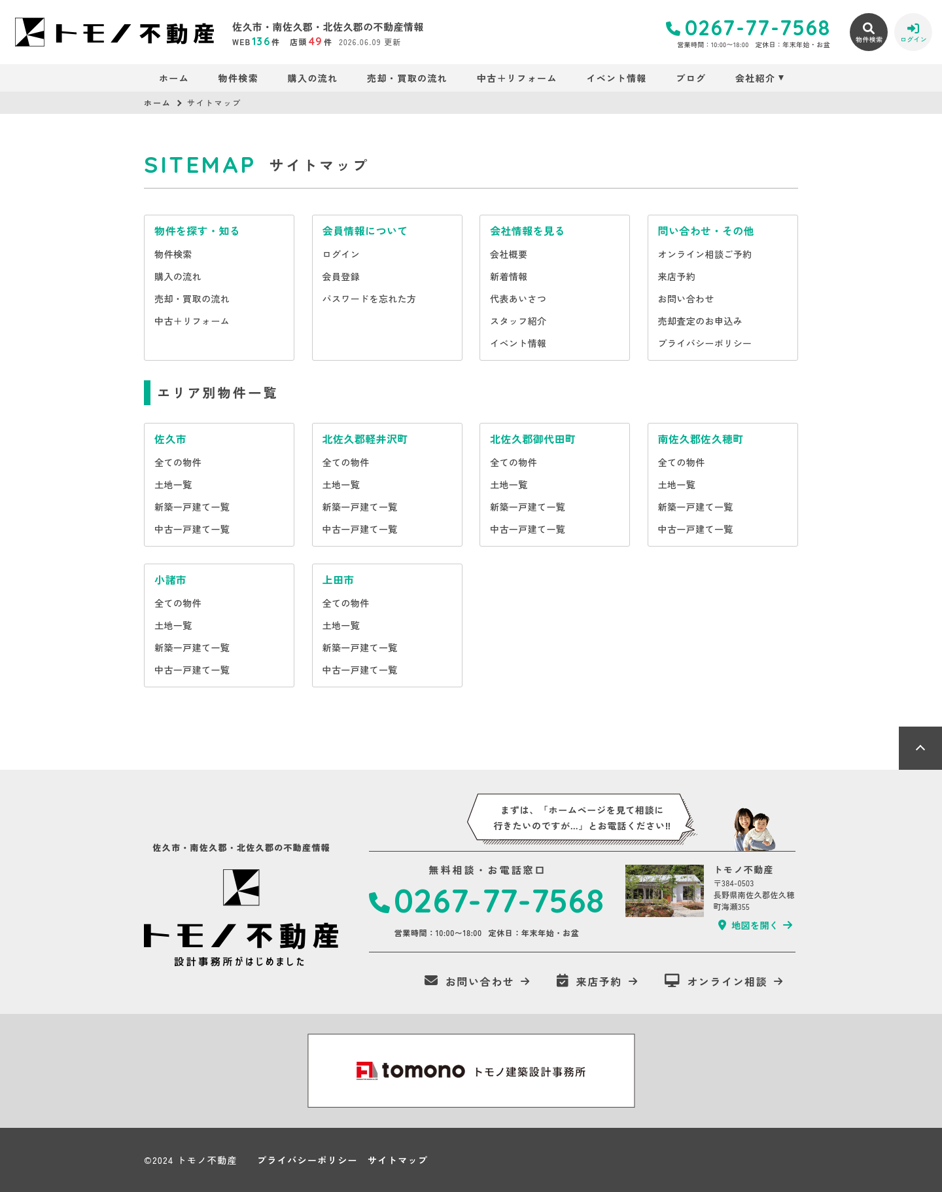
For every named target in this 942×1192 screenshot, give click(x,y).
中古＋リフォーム (517, 77)
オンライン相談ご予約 (705, 254)
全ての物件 (177, 462)
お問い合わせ (686, 298)
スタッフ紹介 (518, 320)
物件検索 (238, 77)
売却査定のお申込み (700, 320)
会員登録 (341, 276)
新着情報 (509, 276)
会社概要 (509, 254)
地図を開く (748, 924)
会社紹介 (755, 77)
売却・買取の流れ (407, 77)
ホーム (174, 77)
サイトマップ (398, 1160)
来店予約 (677, 276)
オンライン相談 (716, 981)
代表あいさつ (518, 298)
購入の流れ (313, 77)
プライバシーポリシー (705, 343)
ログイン (341, 254)
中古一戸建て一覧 (192, 528)
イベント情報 (616, 77)
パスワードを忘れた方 (370, 298)
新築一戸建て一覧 (192, 506)
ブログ (691, 77)
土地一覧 (173, 484)
